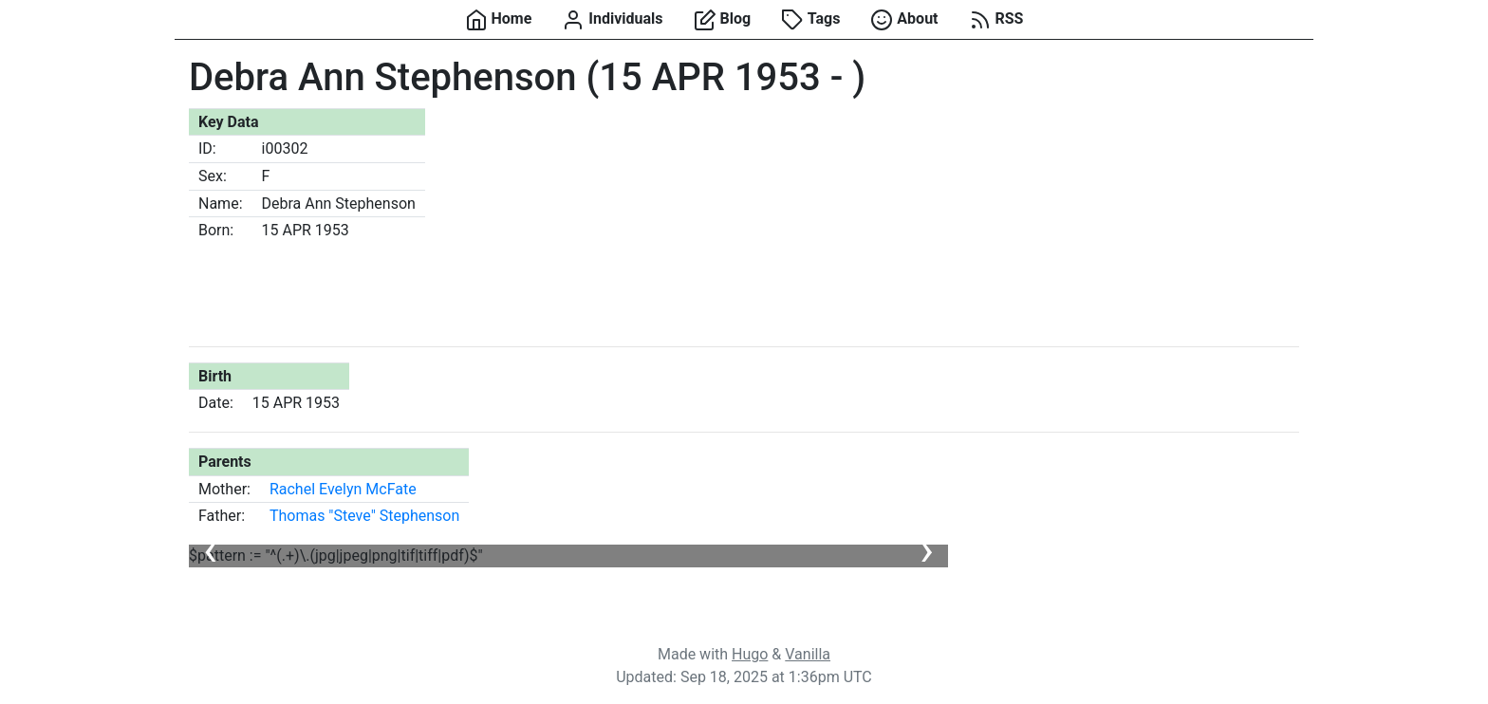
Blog (723, 20)
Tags (810, 20)
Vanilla (807, 654)
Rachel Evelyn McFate (343, 489)
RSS (996, 20)
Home (498, 20)
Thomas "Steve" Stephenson (364, 516)
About (904, 20)
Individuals (612, 20)
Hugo (750, 654)
